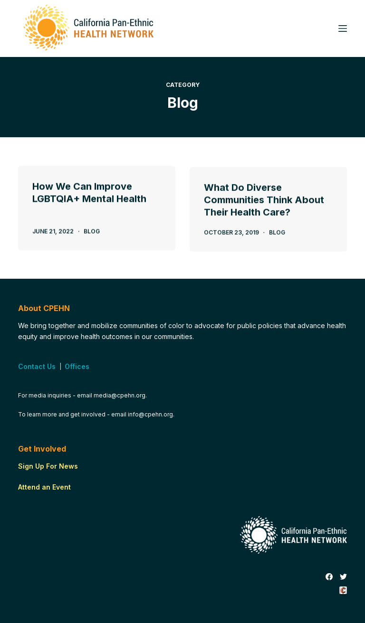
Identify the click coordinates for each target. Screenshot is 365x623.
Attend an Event (44, 487)
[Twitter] (343, 577)
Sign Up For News (48, 466)
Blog (92, 232)
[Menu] (342, 28)
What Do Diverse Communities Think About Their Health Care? (264, 203)
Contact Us (37, 366)
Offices (77, 366)
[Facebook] (329, 577)
